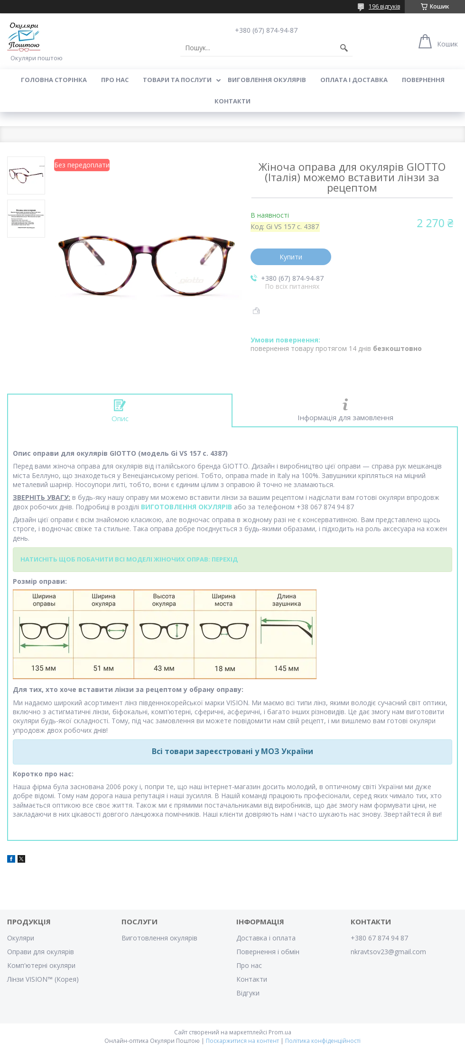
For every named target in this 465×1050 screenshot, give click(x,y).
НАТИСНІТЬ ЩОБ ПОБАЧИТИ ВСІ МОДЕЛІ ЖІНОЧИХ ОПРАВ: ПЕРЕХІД (129, 559)
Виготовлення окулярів (159, 937)
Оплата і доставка (354, 79)
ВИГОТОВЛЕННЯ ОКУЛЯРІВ (186, 506)
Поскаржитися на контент (242, 1041)
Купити (290, 256)
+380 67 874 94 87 (379, 937)
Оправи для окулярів (40, 951)
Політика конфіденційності (323, 1041)
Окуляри (20, 937)
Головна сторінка (54, 79)
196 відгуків (384, 6)
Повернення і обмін (267, 951)
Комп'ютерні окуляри (41, 965)
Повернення (423, 79)
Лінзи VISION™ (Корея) (43, 979)
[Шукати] (344, 48)
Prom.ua (280, 1032)
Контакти (232, 101)
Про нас (115, 79)
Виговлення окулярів (267, 79)
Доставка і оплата (266, 937)
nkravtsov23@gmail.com (388, 951)
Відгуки (248, 992)
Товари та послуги (177, 79)
